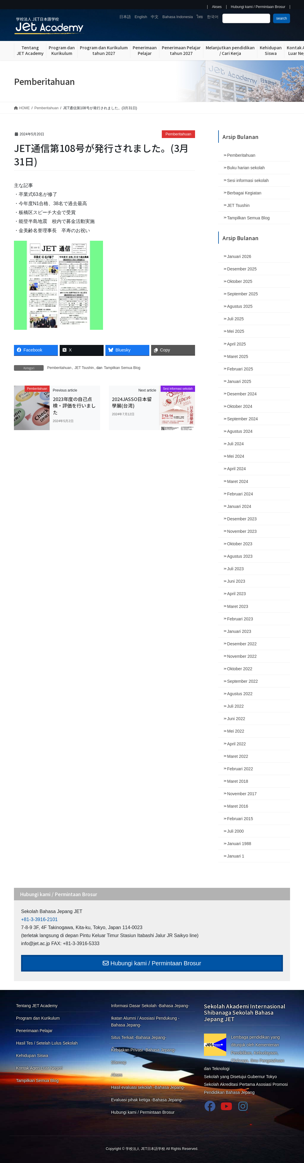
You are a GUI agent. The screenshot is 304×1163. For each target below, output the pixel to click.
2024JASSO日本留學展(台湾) (132, 402)
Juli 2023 (235, 568)
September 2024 (242, 418)
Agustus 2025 (240, 306)
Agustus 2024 (240, 431)
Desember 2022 (242, 643)
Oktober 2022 (239, 668)
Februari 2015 (240, 818)
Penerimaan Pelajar (34, 1030)
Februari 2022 (240, 768)
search (281, 18)
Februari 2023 (240, 619)
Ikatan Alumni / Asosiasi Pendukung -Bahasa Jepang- (145, 1021)
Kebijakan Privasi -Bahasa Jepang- (143, 1050)
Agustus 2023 (240, 556)
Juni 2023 (236, 581)
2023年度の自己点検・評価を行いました (74, 405)
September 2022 (242, 681)
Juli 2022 (235, 706)
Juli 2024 (235, 443)
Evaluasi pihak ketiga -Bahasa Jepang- (147, 1099)
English (141, 17)
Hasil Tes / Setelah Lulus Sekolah (47, 1043)
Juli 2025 (235, 318)
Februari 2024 (240, 494)
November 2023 (242, 531)
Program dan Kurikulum (38, 1018)
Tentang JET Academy (37, 1005)
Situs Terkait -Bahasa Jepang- (139, 1037)
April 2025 (236, 344)
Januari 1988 (239, 843)
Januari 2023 (239, 631)
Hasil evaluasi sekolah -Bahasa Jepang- (148, 1087)
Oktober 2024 (239, 406)
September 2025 (242, 293)
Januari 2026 (239, 256)
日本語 (125, 17)
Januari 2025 (239, 381)
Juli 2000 (235, 831)
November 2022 (242, 656)
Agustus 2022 (240, 693)
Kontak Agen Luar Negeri (39, 1068)
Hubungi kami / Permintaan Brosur (258, 7)
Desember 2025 (242, 269)
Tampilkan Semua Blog (122, 368)
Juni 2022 (236, 718)
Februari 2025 (240, 369)
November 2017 (242, 793)
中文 (155, 17)
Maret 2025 (237, 356)
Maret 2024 (237, 481)
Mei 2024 (235, 456)
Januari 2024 (239, 506)
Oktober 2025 (239, 281)
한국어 (212, 17)
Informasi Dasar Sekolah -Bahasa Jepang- (150, 1005)
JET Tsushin (84, 368)
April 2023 (236, 593)
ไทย (200, 17)
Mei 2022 (235, 731)
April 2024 (236, 468)
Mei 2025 (235, 331)
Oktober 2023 (239, 543)
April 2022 (236, 743)
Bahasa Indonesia (177, 17)
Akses (217, 7)
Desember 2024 (242, 394)
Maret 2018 (237, 781)
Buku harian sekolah (246, 167)
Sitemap (118, 1062)
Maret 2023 (237, 606)
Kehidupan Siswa (32, 1055)
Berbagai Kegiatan (244, 193)
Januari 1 (235, 856)
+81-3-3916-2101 (39, 919)
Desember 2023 (242, 518)
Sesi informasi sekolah (248, 180)
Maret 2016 (237, 806)
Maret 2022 (237, 756)
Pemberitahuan (178, 134)
